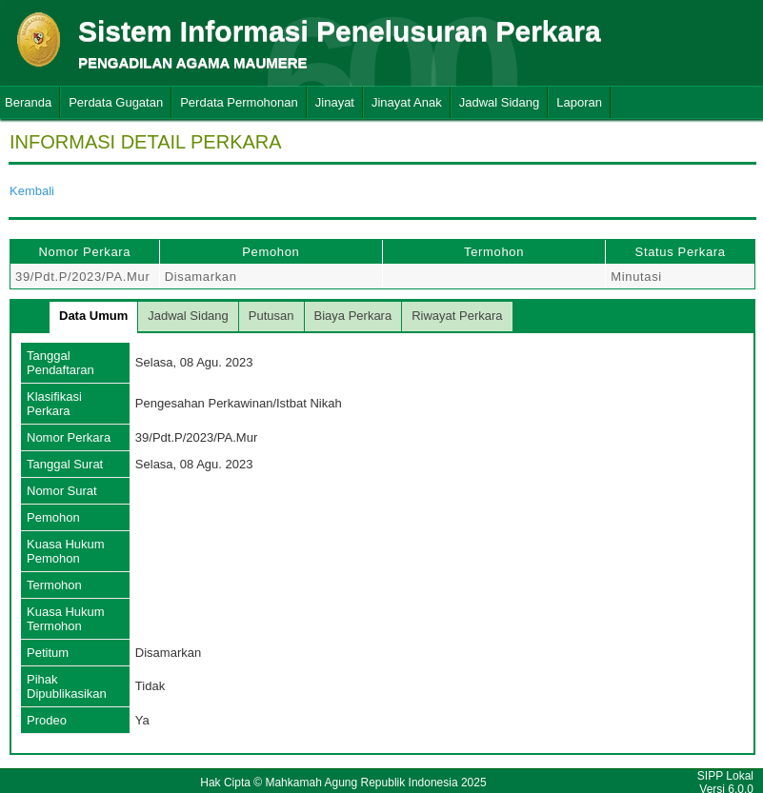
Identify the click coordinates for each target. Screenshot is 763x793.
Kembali (32, 191)
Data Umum (93, 315)
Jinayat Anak (406, 102)
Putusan (271, 315)
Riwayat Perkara (457, 315)
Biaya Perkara (353, 315)
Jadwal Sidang (499, 102)
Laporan (579, 102)
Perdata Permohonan (239, 102)
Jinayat (334, 102)
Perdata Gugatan (116, 102)
